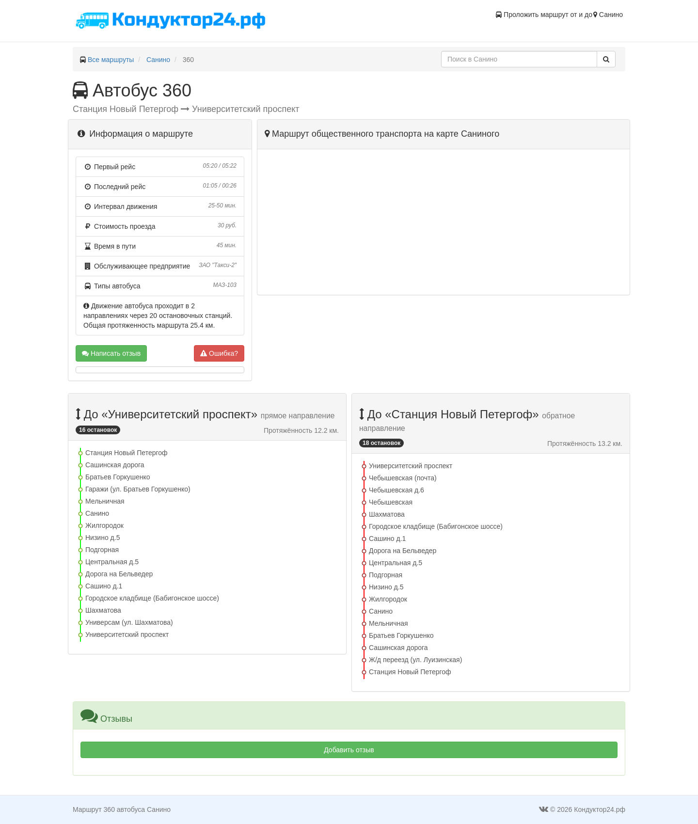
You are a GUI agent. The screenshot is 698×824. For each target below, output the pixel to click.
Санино (158, 59)
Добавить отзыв (349, 750)
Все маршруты (111, 59)
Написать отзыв (111, 353)
